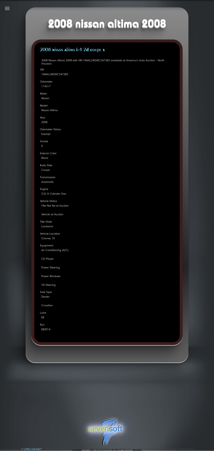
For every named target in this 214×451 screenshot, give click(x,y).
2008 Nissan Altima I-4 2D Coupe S (72, 50)
